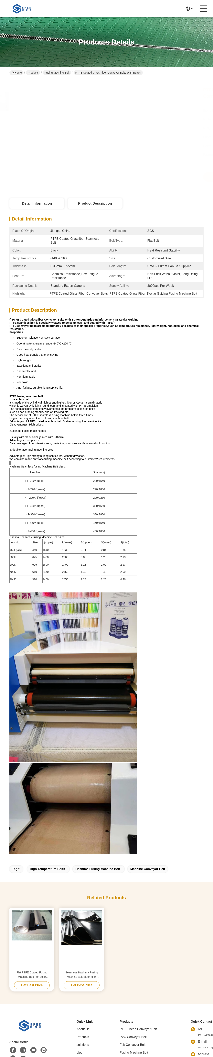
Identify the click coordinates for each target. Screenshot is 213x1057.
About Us (83, 1029)
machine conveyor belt (147, 869)
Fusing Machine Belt (57, 72)
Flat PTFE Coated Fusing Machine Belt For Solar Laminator (32, 975)
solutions (83, 1044)
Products (33, 72)
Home (17, 72)
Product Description (95, 203)
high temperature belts (47, 869)
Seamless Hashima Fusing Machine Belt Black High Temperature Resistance (81, 975)
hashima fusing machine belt (97, 869)
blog (79, 1052)
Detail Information (37, 203)
